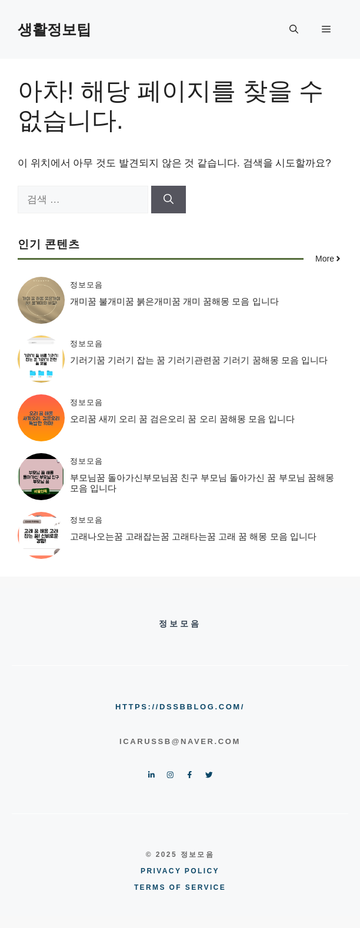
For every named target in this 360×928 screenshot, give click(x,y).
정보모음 (86, 285)
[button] (294, 29)
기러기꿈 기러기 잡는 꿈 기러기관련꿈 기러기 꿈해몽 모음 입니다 (199, 360)
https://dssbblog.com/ (180, 706)
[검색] (168, 200)
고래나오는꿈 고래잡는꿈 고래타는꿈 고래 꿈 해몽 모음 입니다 (193, 536)
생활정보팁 (54, 29)
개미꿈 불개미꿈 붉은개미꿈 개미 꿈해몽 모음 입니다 (174, 301)
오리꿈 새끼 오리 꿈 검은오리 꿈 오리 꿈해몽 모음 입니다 (182, 419)
